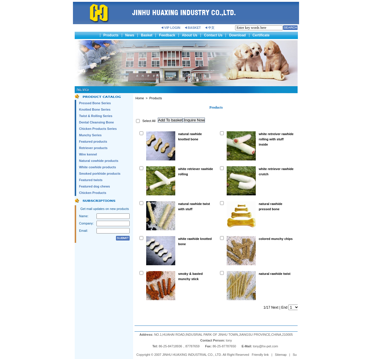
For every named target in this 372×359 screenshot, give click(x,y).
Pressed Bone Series (95, 103)
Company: (86, 223)
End (284, 307)
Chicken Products (92, 192)
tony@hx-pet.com (266, 346)
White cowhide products (97, 167)
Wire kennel (88, 154)
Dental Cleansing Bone (96, 122)
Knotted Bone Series (94, 109)
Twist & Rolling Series (95, 116)
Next (274, 307)
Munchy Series (90, 135)
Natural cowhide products (98, 160)
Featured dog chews (94, 186)
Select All (148, 121)
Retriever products (93, 148)
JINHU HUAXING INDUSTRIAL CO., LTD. (192, 354)
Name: (83, 216)
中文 (211, 27)
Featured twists (91, 180)
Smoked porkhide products (99, 173)
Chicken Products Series (98, 128)
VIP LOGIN (172, 27)
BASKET (194, 27)
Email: (83, 230)
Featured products (93, 141)
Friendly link (260, 354)
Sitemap (281, 354)
